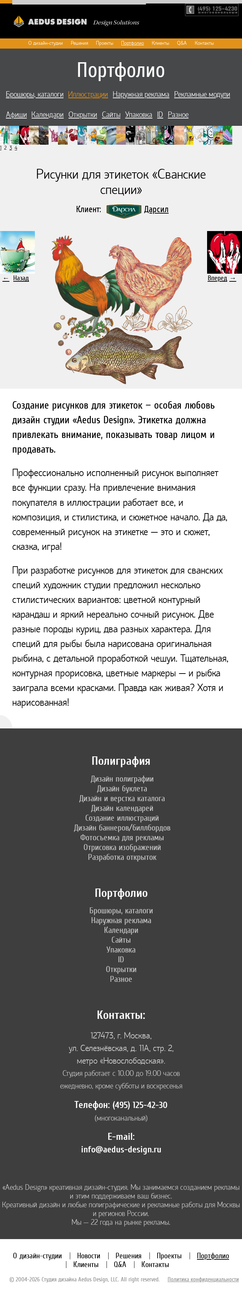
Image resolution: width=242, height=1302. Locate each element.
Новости (88, 1255)
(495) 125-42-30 (140, 1105)
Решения (79, 43)
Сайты (111, 114)
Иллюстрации (88, 94)
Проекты (104, 43)
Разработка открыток (122, 857)
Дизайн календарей (122, 808)
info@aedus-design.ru (121, 1149)
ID (160, 114)
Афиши (16, 114)
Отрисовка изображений (122, 847)
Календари (47, 114)
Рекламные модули (202, 94)
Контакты (204, 43)
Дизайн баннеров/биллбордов (122, 828)
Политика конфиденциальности (203, 1279)
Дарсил (156, 209)
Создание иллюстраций (122, 818)
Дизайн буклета (122, 788)
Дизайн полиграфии (122, 779)
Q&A (182, 43)
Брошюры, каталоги (35, 94)
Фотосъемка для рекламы (122, 837)
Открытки (82, 114)
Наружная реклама (141, 94)
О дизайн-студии (45, 43)
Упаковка (138, 114)
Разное (178, 114)
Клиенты (160, 43)
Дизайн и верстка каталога (122, 798)
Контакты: (121, 1015)
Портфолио (132, 43)
